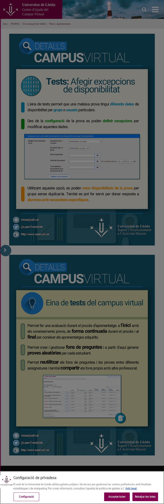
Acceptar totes (116, 496)
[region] (82, 487)
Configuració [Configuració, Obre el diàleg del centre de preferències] (26, 496)
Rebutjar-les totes (145, 496)
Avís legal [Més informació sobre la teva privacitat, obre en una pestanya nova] (131, 488)
